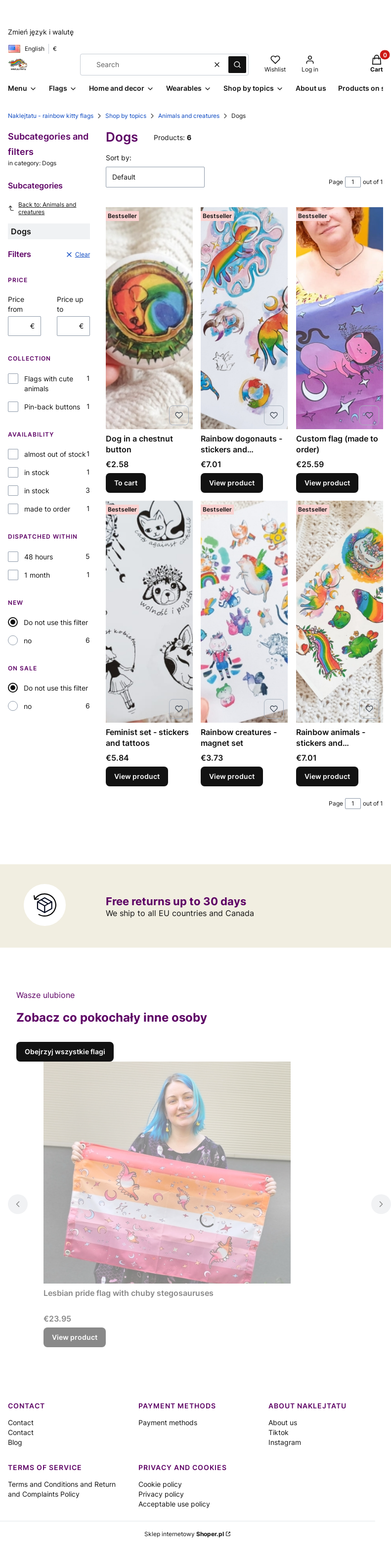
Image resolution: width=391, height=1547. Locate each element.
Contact (21, 1422)
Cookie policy (160, 1484)
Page (336, 181)
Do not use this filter (56, 622)
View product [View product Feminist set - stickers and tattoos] (137, 776)
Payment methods (167, 1422)
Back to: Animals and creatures (42, 208)
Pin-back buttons (52, 407)
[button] (237, 64)
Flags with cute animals (48, 383)
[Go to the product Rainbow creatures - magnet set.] (244, 612)
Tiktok (278, 1432)
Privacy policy (161, 1494)
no (28, 640)
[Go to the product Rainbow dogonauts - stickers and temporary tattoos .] (244, 318)
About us (282, 1422)
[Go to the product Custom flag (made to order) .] (339, 318)
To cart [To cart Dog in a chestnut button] (125, 483)
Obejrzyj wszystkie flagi (65, 1051)
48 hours (38, 556)
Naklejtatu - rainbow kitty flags (50, 115)
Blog (15, 1442)
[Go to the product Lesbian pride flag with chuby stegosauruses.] (167, 1173)
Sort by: (118, 157)
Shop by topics (125, 115)
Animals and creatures (188, 115)
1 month (37, 575)
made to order (47, 509)
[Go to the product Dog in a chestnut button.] (149, 318)
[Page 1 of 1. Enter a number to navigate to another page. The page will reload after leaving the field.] (353, 182)
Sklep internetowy (184, 1534)
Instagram (284, 1442)
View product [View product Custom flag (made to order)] (327, 483)
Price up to (70, 304)
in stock (36, 472)
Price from (16, 304)
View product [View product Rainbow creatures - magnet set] (232, 776)
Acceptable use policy (174, 1504)
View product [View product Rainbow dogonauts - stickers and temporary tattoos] (232, 483)
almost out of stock (55, 454)
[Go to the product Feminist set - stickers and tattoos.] (149, 612)
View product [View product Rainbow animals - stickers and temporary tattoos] (327, 776)
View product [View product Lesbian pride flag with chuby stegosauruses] (74, 1337)
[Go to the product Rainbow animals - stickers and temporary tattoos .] (339, 612)
